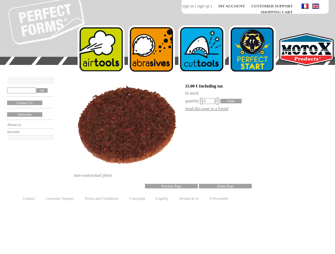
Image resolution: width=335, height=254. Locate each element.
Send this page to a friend (206, 108)
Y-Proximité (219, 198)
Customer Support (59, 198)
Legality (162, 198)
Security (13, 131)
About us (14, 124)
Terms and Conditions (102, 198)
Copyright (137, 198)
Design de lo (189, 198)
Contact (29, 198)
